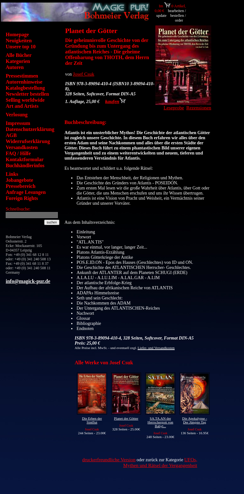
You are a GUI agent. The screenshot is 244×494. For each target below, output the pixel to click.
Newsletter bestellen (27, 94)
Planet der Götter (126, 418)
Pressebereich (21, 186)
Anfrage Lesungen (26, 192)
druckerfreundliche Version (109, 459)
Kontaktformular (25, 159)
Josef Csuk (83, 74)
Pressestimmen (22, 76)
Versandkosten (22, 147)
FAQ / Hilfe (18, 153)
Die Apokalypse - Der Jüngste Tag (194, 420)
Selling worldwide (25, 100)
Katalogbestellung (25, 88)
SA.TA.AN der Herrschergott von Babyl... (160, 422)
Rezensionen (198, 107)
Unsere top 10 (21, 46)
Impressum (18, 123)
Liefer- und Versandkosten (156, 348)
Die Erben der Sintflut (92, 420)
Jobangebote (19, 180)
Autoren (15, 67)
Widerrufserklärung (28, 141)
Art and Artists (22, 106)
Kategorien (18, 61)
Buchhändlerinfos (25, 165)
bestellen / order (178, 18)
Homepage (17, 34)
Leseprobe (174, 107)
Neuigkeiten (19, 40)
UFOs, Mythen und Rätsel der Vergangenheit (160, 462)
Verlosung (17, 114)
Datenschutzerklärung (30, 129)
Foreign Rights (22, 198)
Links (12, 174)
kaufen (115, 101)
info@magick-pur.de (28, 281)
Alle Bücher (18, 55)
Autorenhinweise (24, 82)
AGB (11, 135)
